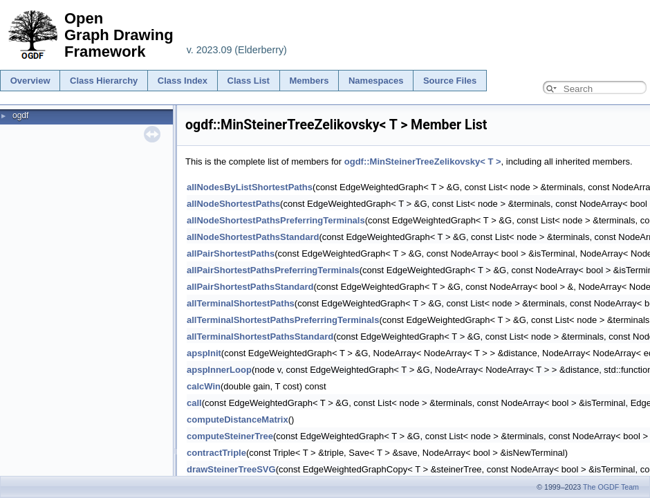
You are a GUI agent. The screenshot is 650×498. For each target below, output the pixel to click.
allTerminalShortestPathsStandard (260, 336)
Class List (249, 80)
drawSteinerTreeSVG (231, 469)
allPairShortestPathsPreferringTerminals (273, 270)
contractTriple (216, 453)
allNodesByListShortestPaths (250, 187)
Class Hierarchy (104, 80)
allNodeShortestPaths (233, 204)
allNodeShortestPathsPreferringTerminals (276, 220)
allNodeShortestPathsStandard (253, 237)
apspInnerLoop (219, 370)
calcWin (204, 386)
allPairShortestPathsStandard (250, 287)
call (194, 403)
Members (308, 80)
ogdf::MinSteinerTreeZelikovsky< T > (422, 161)
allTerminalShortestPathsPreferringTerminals (283, 320)
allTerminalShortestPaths (241, 303)
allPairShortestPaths (231, 253)
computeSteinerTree (230, 436)
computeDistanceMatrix (237, 419)
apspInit (204, 353)
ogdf (20, 115)
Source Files (449, 80)
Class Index (182, 80)
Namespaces (376, 80)
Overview (30, 80)
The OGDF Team (611, 487)
